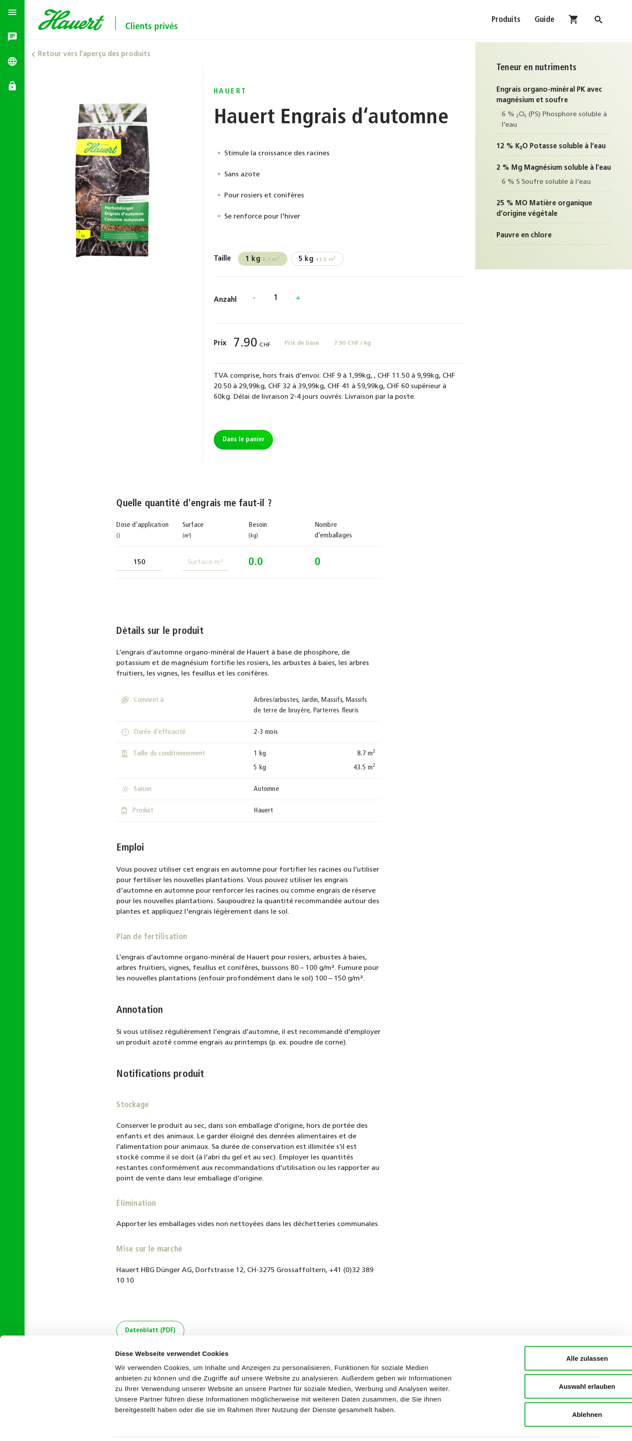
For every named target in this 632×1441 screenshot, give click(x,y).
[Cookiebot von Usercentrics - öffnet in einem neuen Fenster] (56, 1423)
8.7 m (264, 259)
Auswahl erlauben (536, 1355)
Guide (544, 21)
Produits (506, 21)
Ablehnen (536, 1383)
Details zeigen (467, 1423)
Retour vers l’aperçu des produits (96, 54)
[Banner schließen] (618, 1318)
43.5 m (319, 259)
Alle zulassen (536, 1327)
